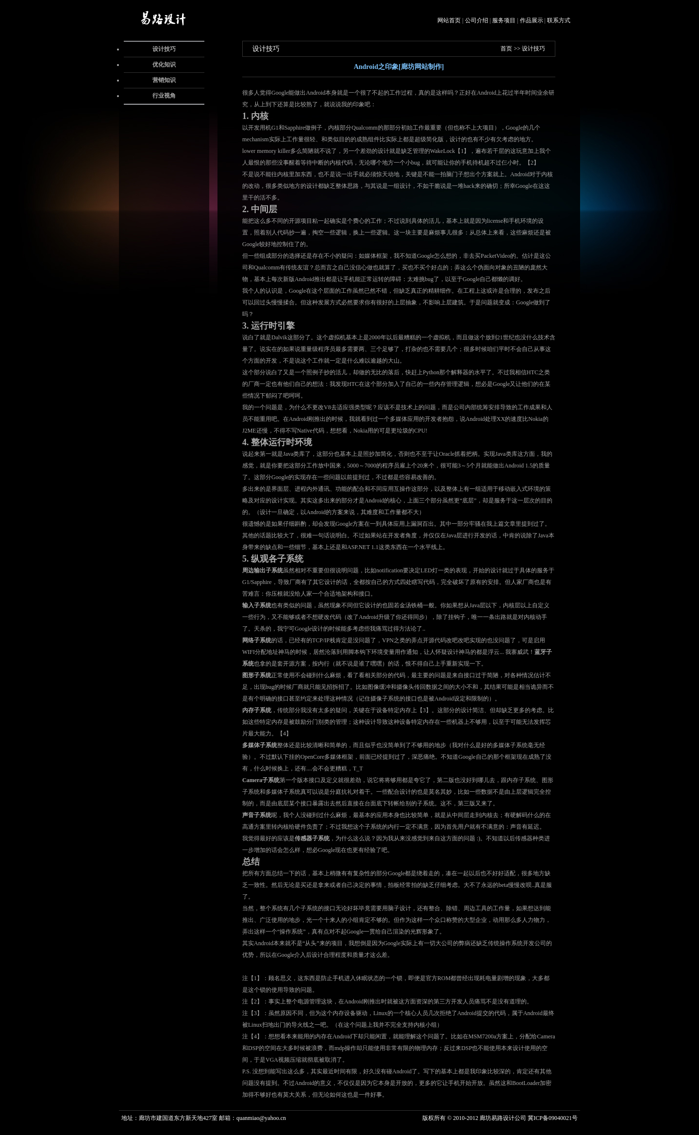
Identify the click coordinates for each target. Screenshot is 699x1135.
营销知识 (164, 80)
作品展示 (531, 20)
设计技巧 (164, 49)
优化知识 (164, 64)
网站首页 (449, 20)
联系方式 (558, 20)
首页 (506, 48)
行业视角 (164, 95)
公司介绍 (476, 20)
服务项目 (504, 20)
